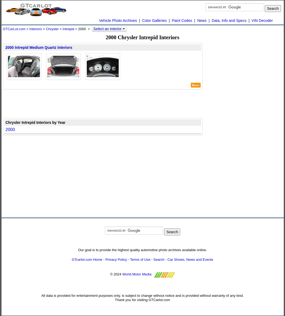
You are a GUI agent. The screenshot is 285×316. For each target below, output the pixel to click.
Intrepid (68, 29)
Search (159, 260)
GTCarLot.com (14, 29)
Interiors (36, 29)
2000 (10, 129)
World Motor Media (137, 274)
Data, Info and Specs (229, 20)
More (195, 85)
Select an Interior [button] (109, 29)
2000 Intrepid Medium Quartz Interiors (39, 47)
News (201, 20)
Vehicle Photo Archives (118, 20)
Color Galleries (154, 20)
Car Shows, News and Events (190, 260)
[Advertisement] (103, 103)
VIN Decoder (262, 20)
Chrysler (52, 29)
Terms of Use (140, 260)
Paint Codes (182, 20)
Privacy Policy (116, 260)
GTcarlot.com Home (87, 260)
